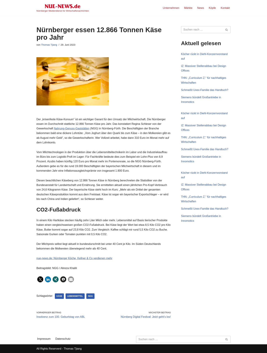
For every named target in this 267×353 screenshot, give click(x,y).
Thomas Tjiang (49, 44)
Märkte (188, 7)
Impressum (44, 338)
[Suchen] (202, 29)
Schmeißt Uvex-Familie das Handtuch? (204, 90)
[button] (40, 279)
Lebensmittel (75, 296)
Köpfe (212, 7)
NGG (90, 296)
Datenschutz (62, 338)
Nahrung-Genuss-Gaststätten (71, 128)
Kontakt (225, 7)
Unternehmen (171, 7)
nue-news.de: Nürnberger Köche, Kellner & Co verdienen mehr (74, 258)
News (200, 7)
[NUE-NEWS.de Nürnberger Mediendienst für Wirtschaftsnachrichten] (62, 8)
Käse (59, 296)
